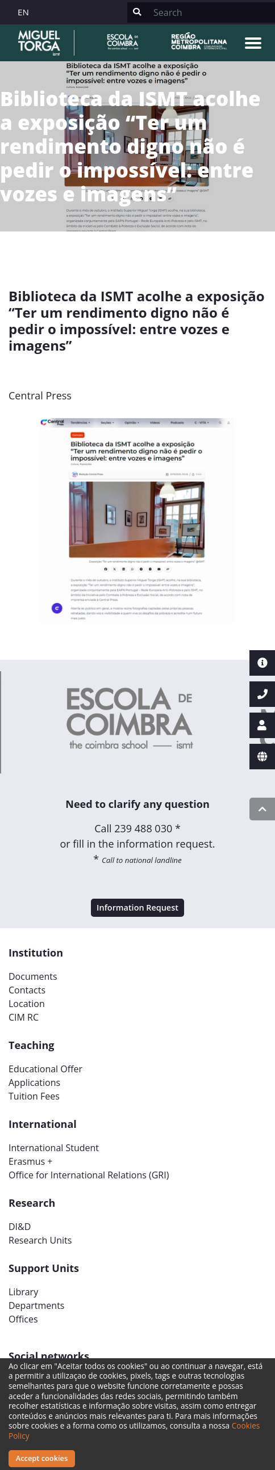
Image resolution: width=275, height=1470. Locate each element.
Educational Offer (45, 1069)
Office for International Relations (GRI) (89, 1175)
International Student (54, 1148)
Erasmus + (31, 1161)
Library (23, 1292)
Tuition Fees (34, 1096)
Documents (33, 976)
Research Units (40, 1240)
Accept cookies (42, 1458)
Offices (23, 1319)
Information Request (137, 907)
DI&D (20, 1226)
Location (27, 1003)
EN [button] (23, 12)
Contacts (27, 990)
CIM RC (24, 1017)
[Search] (211, 12)
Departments (36, 1305)
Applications (34, 1082)
